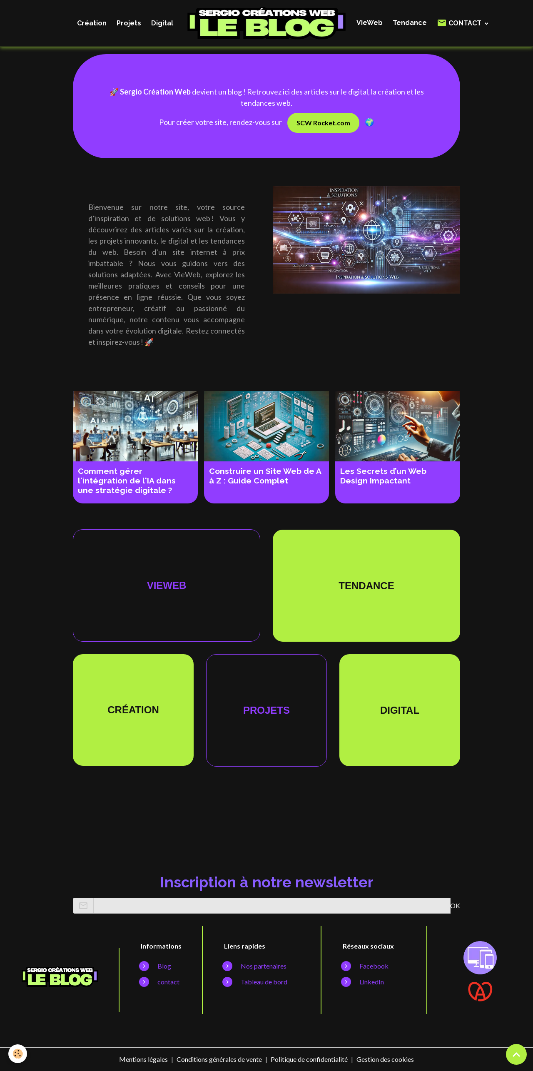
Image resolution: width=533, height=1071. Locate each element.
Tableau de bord (264, 982)
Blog (164, 966)
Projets (129, 23)
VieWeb (369, 23)
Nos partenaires (263, 966)
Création (92, 23)
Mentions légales (143, 1059)
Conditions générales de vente (219, 1059)
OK (455, 905)
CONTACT (460, 23)
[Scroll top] (516, 1054)
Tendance (410, 23)
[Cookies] (17, 1053)
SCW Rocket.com (323, 123)
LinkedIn (371, 982)
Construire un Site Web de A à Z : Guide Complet (265, 475)
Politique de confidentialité (309, 1059)
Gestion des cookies (385, 1059)
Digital (162, 23)
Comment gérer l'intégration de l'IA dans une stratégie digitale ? (127, 480)
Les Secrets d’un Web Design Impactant (383, 475)
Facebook (374, 966)
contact (168, 982)
